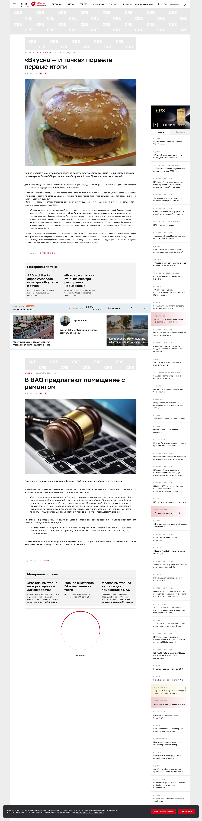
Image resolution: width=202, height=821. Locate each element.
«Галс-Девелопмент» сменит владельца (166, 716)
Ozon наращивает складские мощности (166, 431)
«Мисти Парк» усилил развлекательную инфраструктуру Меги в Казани (169, 292)
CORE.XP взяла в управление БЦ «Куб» (166, 277)
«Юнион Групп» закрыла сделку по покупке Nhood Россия (167, 156)
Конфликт (158, 399)
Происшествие (160, 739)
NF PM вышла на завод (163, 225)
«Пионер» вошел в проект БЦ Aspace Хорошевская (170, 525)
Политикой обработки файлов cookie (90, 812)
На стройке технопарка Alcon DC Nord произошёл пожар (166, 743)
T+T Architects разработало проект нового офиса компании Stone (169, 624)
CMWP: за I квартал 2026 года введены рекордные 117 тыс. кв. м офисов (167, 348)
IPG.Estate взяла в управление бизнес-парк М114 (167, 377)
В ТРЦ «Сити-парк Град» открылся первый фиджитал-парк (169, 756)
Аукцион (157, 246)
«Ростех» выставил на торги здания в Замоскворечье (42, 586)
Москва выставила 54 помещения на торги (79, 586)
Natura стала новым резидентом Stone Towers (168, 390)
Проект (156, 302)
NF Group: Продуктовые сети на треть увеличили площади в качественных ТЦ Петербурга (167, 472)
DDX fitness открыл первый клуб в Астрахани (168, 579)
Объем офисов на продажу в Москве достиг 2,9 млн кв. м (169, 334)
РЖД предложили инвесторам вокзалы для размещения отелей (168, 250)
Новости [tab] (160, 132)
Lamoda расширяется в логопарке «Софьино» (168, 799)
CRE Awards (57, 4)
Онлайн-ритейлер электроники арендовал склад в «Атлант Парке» (169, 770)
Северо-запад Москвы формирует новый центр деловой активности (168, 212)
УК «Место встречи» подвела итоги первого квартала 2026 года (169, 169)
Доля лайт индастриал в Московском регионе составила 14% (170, 565)
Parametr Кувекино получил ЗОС (168, 669)
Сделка (156, 138)
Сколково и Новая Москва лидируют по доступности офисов (170, 237)
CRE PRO (83, 4)
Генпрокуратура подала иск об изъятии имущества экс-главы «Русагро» (168, 405)
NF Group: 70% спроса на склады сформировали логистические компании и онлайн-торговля (168, 184)
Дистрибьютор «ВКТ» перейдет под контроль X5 (167, 363)
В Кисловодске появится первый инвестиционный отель (168, 729)
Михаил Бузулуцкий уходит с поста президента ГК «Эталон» (169, 444)
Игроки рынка (159, 440)
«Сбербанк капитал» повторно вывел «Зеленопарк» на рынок (170, 264)
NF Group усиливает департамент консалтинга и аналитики (169, 320)
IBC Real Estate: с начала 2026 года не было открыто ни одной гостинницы (169, 655)
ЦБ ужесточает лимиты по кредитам (169, 502)
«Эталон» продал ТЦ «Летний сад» (169, 419)
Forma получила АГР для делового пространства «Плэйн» (168, 307)
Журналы (113, 4)
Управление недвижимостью (167, 165)
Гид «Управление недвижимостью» (138, 4)
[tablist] (170, 132)
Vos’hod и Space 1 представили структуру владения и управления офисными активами (169, 610)
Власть (156, 499)
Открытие (158, 286)
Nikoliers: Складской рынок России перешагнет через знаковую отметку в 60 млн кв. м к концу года (170, 594)
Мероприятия (98, 4)
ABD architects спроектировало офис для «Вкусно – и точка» (42, 280)
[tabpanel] (170, 478)
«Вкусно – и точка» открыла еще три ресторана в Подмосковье (79, 280)
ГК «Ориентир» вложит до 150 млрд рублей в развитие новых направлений (169, 785)
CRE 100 (71, 4)
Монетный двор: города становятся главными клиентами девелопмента (31, 343)
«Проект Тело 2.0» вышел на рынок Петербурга (169, 552)
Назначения (159, 316)
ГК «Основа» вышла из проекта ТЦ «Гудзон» (167, 142)
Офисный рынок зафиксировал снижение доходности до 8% (167, 199)
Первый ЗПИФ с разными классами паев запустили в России (170, 692)
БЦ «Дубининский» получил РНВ (168, 680)
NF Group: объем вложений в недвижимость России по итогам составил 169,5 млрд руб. (169, 639)
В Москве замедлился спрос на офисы (166, 538)
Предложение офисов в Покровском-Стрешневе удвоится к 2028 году (170, 457)
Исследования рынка (163, 179)
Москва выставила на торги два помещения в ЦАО (116, 586)
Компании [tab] (180, 132)
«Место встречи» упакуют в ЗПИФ (169, 704)
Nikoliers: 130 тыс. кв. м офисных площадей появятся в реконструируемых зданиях (168, 488)
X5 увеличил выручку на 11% (167, 513)
